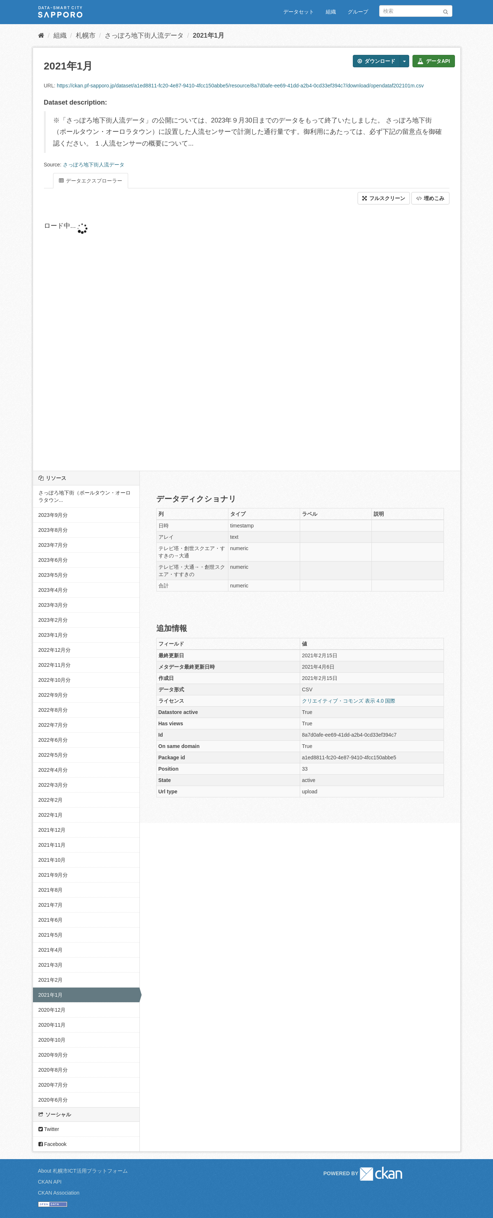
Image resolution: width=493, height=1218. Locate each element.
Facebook (52, 1144)
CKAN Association (59, 1193)
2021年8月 (50, 890)
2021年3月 (50, 965)
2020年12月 (52, 1010)
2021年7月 (50, 905)
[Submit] (445, 10)
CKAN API (50, 1182)
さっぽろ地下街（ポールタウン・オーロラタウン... (84, 496)
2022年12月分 (54, 650)
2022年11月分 (54, 665)
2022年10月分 (54, 680)
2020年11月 (52, 1025)
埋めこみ (430, 198)
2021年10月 (52, 860)
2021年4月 (50, 950)
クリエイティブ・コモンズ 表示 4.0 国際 (348, 701)
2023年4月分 (53, 590)
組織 (331, 12)
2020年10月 (52, 1040)
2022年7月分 (53, 725)
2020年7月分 (53, 1085)
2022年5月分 (53, 755)
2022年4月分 (53, 770)
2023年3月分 (53, 605)
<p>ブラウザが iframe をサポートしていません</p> (219, 337)
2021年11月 (52, 845)
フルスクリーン (383, 198)
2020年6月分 (53, 1100)
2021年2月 (50, 980)
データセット (298, 12)
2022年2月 (50, 800)
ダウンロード (376, 61)
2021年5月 (50, 935)
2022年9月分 (53, 695)
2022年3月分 (53, 785)
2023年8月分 (53, 530)
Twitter (48, 1129)
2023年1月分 (53, 635)
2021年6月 (50, 920)
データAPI (433, 61)
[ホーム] (41, 35)
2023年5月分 (53, 575)
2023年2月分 (53, 620)
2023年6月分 (53, 560)
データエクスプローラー (91, 181)
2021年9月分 (53, 875)
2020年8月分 (53, 1070)
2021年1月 (208, 35)
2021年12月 (52, 830)
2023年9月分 (53, 515)
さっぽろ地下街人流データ (144, 35)
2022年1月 (50, 815)
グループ (358, 12)
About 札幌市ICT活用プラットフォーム (83, 1171)
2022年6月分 (53, 740)
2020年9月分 (53, 1055)
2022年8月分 (53, 710)
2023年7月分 (53, 545)
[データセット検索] (415, 11)
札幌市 (86, 35)
